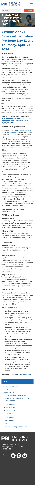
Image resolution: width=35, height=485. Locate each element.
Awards (6, 423)
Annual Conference (10, 386)
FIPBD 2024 (10, 404)
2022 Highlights (17, 121)
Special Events (8, 393)
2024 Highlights (21, 118)
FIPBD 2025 (10, 401)
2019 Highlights (17, 123)
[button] (31, 4)
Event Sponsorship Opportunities (15, 427)
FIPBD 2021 (10, 414)
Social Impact (9, 420)
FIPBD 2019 (10, 417)
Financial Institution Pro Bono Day (17, 398)
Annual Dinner (8, 389)
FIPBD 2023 (10, 407)
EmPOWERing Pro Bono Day (15, 395)
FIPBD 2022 (10, 410)
